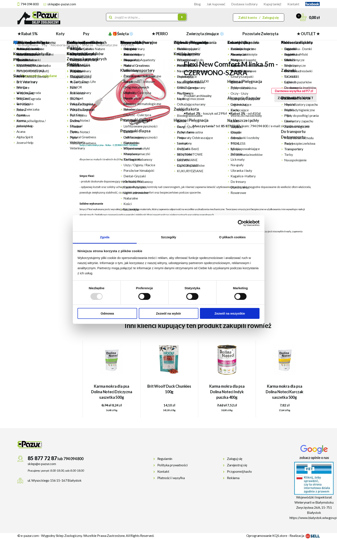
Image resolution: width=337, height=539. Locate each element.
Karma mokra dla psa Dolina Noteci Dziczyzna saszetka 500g (111, 392)
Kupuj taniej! (272, 4)
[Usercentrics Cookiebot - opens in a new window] (241, 223)
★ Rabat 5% (27, 33)
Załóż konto (247, 17)
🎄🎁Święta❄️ (120, 33)
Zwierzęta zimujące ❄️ (205, 33)
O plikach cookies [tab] (232, 237)
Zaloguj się (270, 17)
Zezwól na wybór (168, 313)
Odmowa (107, 313)
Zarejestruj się (237, 465)
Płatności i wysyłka (171, 478)
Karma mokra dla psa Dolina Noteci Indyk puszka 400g (227, 392)
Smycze (87, 45)
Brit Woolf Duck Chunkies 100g (169, 389)
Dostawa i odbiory (244, 4)
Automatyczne (107, 45)
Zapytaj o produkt (295, 98)
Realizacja (305, 535)
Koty (60, 33)
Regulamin (164, 459)
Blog (197, 4)
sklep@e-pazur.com (61, 4)
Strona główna (27, 45)
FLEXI (204, 81)
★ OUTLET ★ (308, 33)
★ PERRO (160, 33)
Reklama (233, 478)
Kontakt (293, 4)
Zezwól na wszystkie (229, 313)
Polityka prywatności (172, 465)
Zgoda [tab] (104, 237)
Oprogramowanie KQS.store (266, 535)
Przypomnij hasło (239, 471)
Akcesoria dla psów (65, 45)
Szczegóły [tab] (168, 237)
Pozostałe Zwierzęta (260, 33)
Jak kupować (216, 4)
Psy (86, 33)
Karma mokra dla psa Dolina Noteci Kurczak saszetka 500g (284, 392)
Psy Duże (127, 45)
